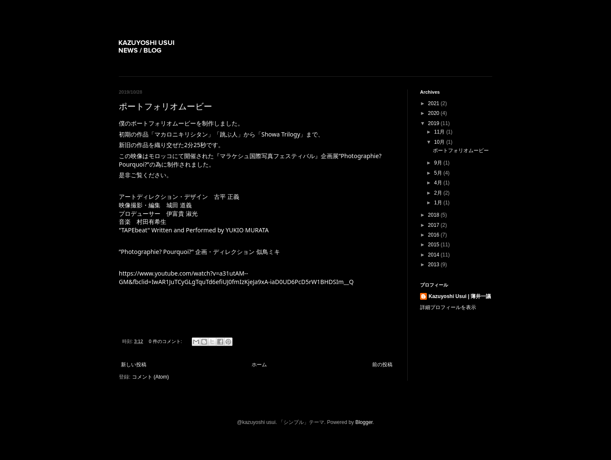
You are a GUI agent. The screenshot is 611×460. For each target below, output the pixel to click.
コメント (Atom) (150, 377)
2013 (434, 265)
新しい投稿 (133, 365)
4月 (438, 183)
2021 (434, 103)
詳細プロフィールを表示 (448, 307)
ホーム (259, 365)
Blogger (364, 422)
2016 (434, 235)
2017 (434, 225)
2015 (434, 245)
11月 (440, 132)
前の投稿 (382, 365)
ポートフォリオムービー (165, 106)
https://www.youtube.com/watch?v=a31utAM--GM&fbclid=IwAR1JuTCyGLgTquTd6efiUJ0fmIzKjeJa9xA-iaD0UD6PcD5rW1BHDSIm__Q (236, 277)
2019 (434, 123)
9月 (438, 163)
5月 (438, 173)
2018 (434, 215)
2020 (434, 113)
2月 (438, 193)
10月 (440, 142)
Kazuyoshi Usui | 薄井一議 (460, 296)
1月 (438, 203)
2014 (434, 255)
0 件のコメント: (166, 341)
